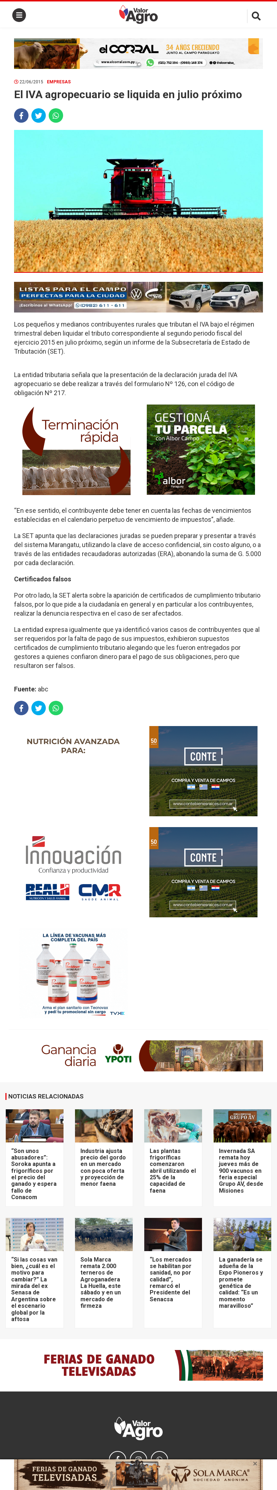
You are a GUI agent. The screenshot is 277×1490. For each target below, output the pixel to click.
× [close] (255, 1463)
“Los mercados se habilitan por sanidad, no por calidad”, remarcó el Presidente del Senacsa (171, 1279)
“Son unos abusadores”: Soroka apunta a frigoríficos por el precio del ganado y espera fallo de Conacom (34, 1174)
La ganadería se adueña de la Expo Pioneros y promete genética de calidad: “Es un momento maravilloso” (241, 1283)
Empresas (59, 81)
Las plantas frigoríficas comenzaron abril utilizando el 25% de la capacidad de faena (173, 1171)
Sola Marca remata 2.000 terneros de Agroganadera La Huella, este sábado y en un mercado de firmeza (100, 1283)
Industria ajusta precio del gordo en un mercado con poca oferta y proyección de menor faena (103, 1168)
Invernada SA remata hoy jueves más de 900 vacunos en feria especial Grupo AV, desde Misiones (241, 1171)
